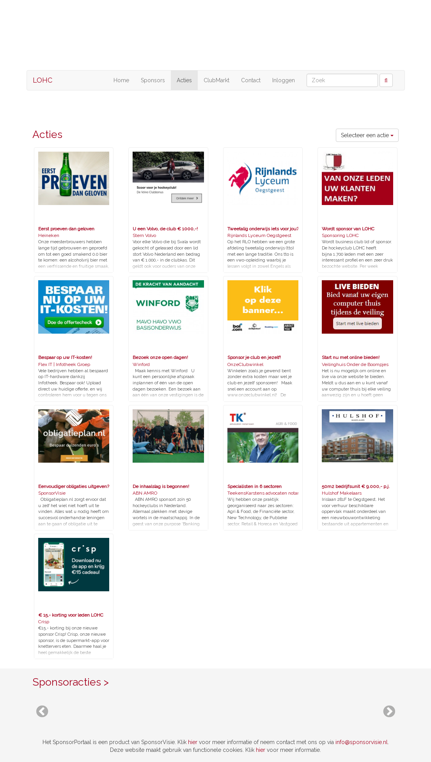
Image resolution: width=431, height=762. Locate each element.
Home (121, 80)
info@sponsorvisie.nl (361, 742)
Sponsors (153, 80)
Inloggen (283, 80)
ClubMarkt (216, 80)
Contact (251, 80)
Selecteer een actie (367, 135)
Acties (184, 80)
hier (192, 742)
